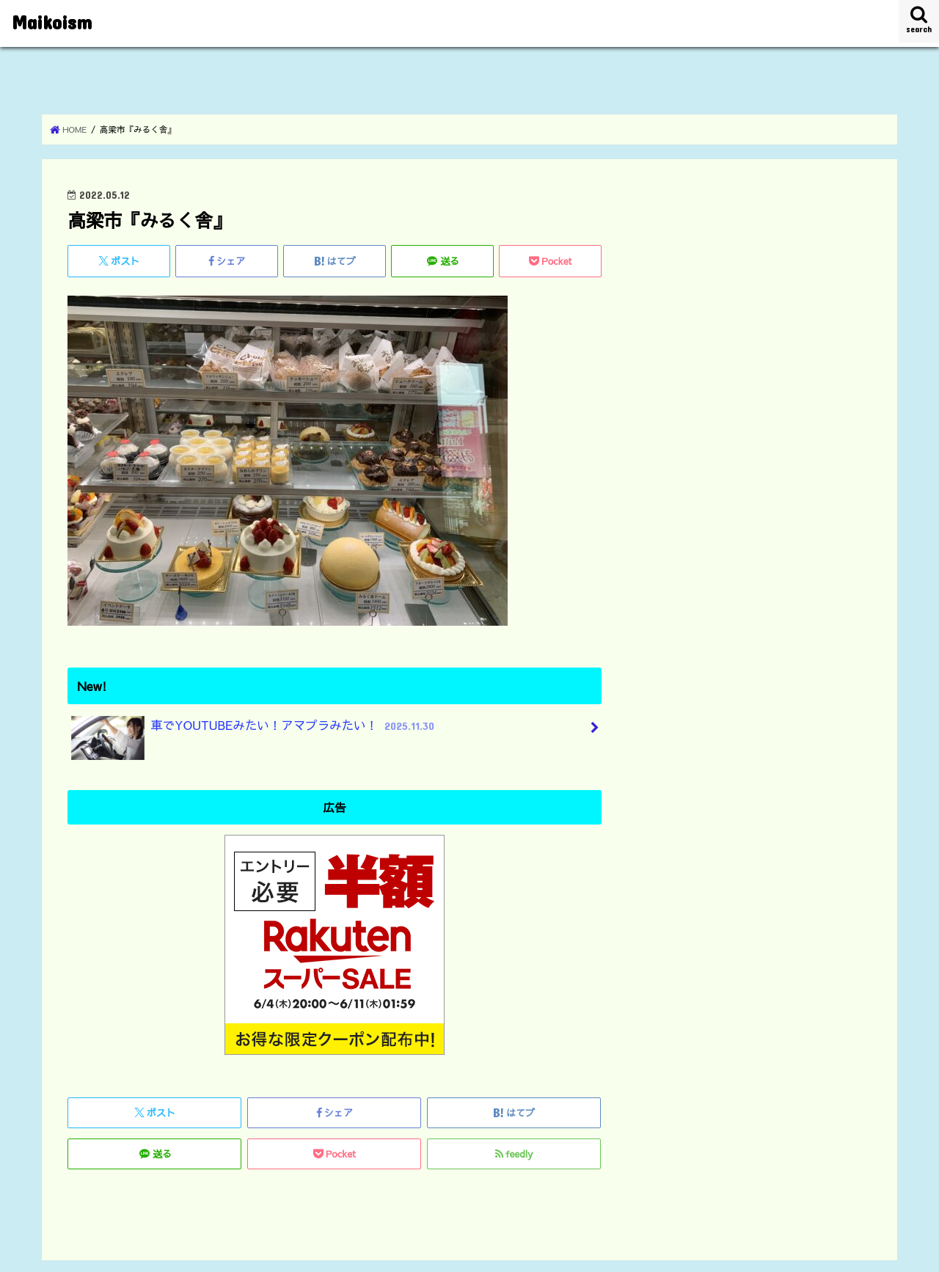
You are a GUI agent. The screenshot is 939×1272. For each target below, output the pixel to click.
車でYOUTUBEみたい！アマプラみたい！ (254, 731)
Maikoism (52, 21)
